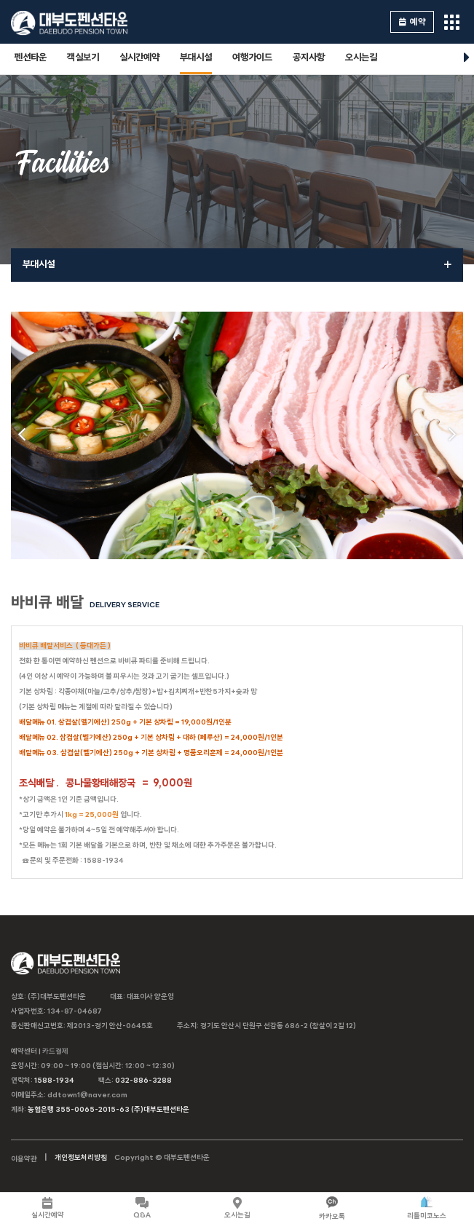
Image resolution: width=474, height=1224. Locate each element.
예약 (412, 22)
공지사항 (309, 58)
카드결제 (55, 1052)
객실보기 (83, 58)
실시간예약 (139, 58)
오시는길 (361, 58)
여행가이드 (252, 58)
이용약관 (24, 1160)
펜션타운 (31, 58)
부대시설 (196, 58)
